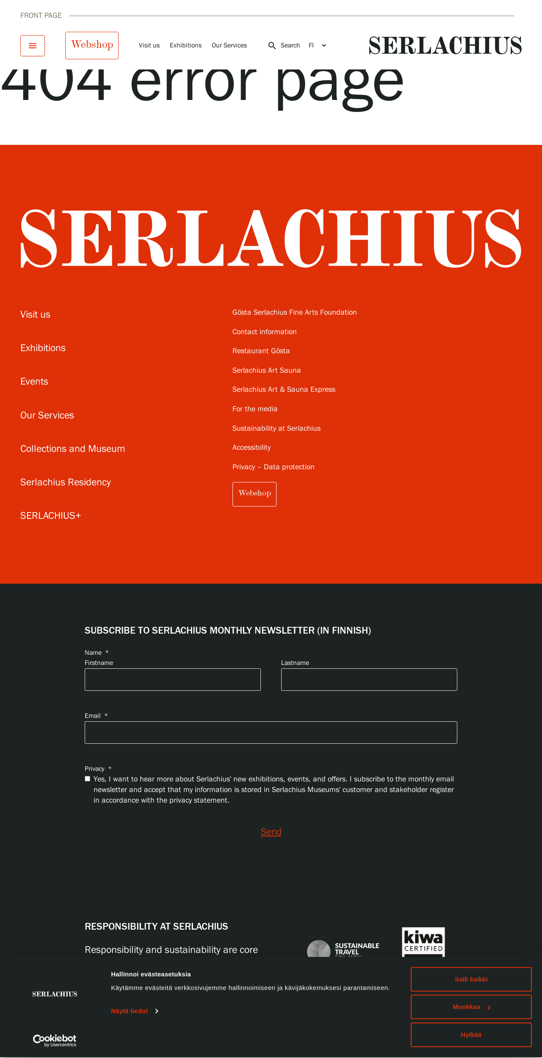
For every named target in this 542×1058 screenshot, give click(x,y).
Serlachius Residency (65, 482)
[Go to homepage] (445, 45)
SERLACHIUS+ (50, 516)
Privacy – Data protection (273, 467)
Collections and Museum (72, 449)
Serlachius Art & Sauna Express (283, 389)
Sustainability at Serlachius (276, 428)
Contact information (264, 332)
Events (34, 382)
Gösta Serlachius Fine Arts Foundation (294, 312)
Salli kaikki (471, 979)
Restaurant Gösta (261, 351)
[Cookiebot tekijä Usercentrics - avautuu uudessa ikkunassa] (55, 1041)
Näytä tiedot (129, 1011)
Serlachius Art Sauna (266, 370)
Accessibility (251, 447)
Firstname (99, 663)
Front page (41, 15)
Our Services (229, 46)
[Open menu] (32, 45)
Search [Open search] (283, 46)
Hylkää (471, 1035)
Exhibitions (186, 46)
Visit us (149, 46)
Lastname (295, 663)
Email (96, 716)
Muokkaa (471, 1007)
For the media (255, 409)
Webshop (92, 44)
